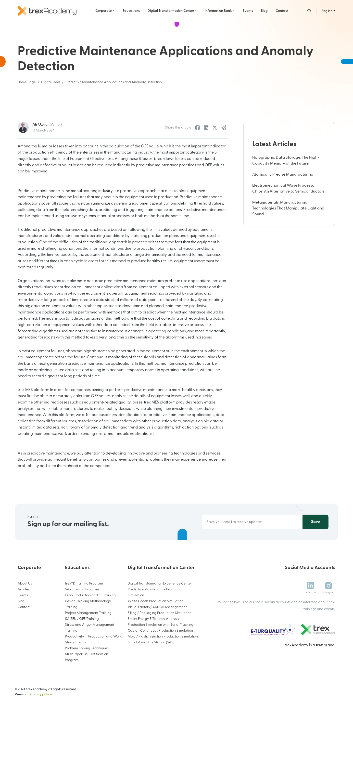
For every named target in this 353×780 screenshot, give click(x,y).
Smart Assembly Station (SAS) (151, 701)
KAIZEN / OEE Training (82, 677)
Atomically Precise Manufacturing (282, 233)
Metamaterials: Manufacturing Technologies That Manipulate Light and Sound (288, 267)
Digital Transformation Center (171, 11)
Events (248, 11)
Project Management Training (88, 672)
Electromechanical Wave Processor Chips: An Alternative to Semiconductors (288, 247)
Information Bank (218, 11)
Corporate (103, 11)
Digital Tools (50, 82)
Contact (282, 11)
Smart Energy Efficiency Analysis (153, 677)
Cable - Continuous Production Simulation (160, 689)
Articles (23, 648)
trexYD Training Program (84, 642)
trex (319, 704)
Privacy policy (40, 753)
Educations (131, 11)
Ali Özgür (47, 183)
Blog (264, 11)
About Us (25, 642)
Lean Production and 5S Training (90, 654)
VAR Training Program (82, 648)
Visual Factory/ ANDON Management (157, 666)
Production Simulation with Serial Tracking (160, 683)
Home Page (27, 82)
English (327, 11)
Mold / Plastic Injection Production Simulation (163, 695)
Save (315, 581)
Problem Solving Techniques (87, 707)
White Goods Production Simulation (155, 660)
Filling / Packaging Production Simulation (159, 672)
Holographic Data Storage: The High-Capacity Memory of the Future (285, 219)
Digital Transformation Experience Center (160, 642)
